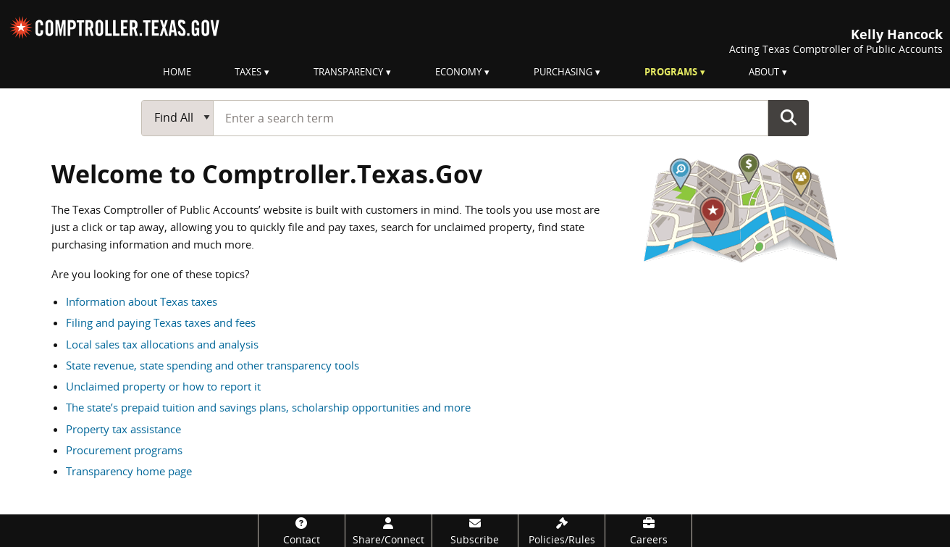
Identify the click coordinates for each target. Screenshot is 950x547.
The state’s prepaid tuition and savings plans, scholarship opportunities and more (268, 407)
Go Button (788, 117)
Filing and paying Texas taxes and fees (161, 322)
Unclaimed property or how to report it (163, 386)
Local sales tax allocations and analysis (162, 344)
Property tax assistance (123, 429)
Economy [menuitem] (458, 71)
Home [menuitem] (177, 71)
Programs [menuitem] (670, 71)
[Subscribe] (475, 530)
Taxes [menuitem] (248, 71)
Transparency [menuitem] (348, 71)
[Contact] (301, 530)
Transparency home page (129, 471)
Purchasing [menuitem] (563, 71)
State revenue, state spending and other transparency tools (212, 365)
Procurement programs (124, 450)
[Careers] (648, 530)
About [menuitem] (764, 71)
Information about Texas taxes (141, 301)
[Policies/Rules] (561, 530)
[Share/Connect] (388, 530)
